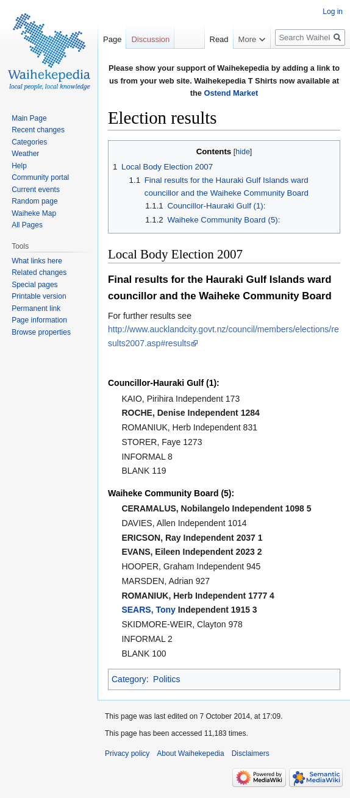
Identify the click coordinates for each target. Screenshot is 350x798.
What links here (37, 261)
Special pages (34, 284)
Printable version (39, 296)
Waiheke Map (34, 213)
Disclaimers (251, 753)
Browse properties (41, 332)
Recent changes (38, 130)
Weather (25, 153)
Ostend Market (231, 93)
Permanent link (36, 308)
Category (129, 679)
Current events (36, 189)
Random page (34, 201)
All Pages (27, 225)
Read (212, 39)
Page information (39, 320)
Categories (29, 142)
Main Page (29, 118)
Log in (333, 11)
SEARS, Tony (148, 610)
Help (19, 166)
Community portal (40, 177)
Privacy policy (127, 753)
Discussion (150, 39)
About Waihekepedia (190, 753)
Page (112, 39)
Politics (166, 679)
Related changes (39, 272)
